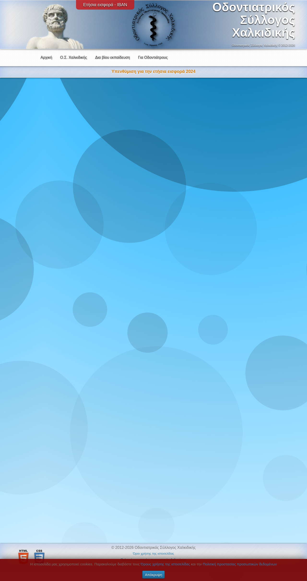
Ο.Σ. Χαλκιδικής (73, 57)
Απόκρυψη (153, 575)
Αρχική (46, 57)
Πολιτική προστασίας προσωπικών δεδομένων (240, 564)
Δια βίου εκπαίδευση (112, 57)
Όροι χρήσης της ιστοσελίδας (153, 553)
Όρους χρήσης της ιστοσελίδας (165, 564)
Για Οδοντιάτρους (153, 57)
